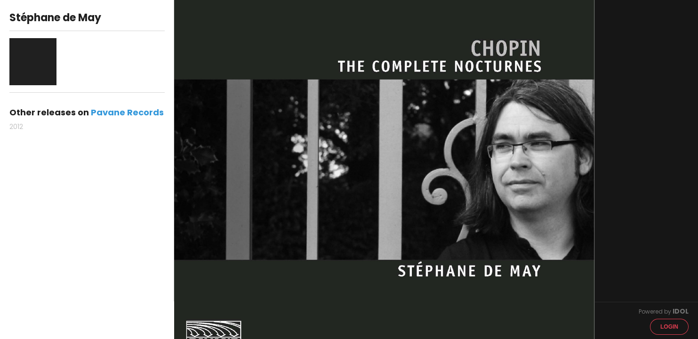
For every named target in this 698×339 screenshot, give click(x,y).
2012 (16, 126)
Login (669, 326)
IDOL (681, 311)
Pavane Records (127, 112)
